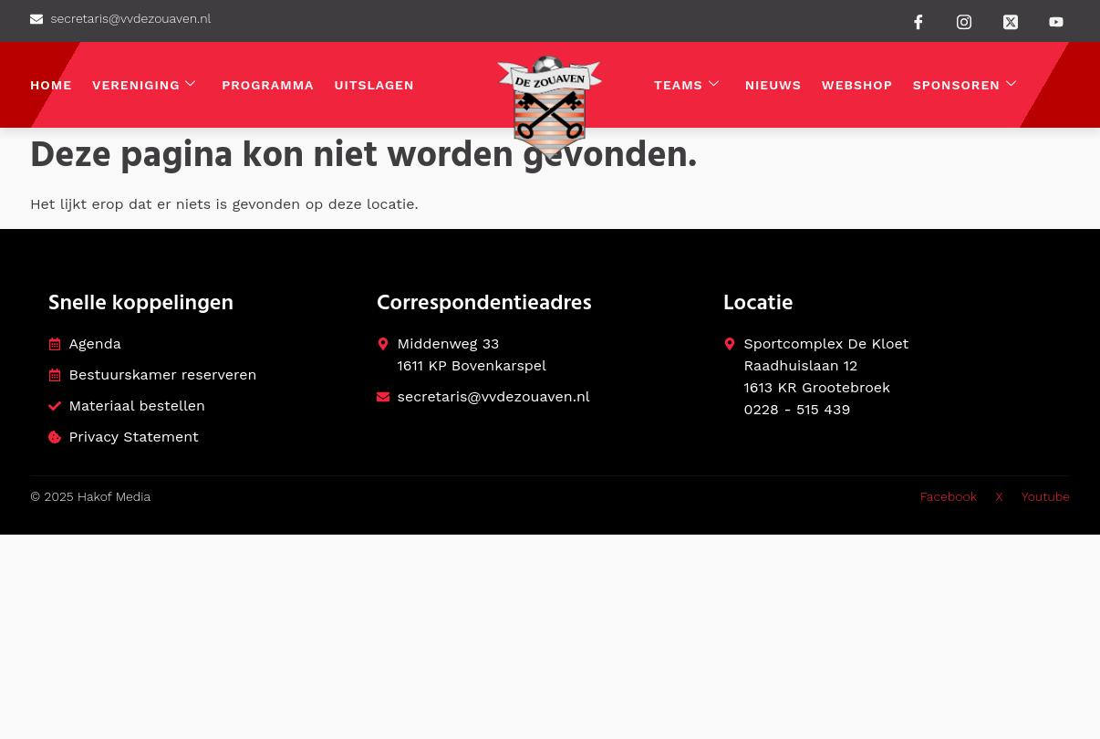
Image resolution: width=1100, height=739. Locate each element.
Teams (687, 85)
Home (51, 85)
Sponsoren (965, 85)
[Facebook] (918, 21)
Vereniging (144, 85)
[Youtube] (1056, 22)
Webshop (857, 85)
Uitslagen (375, 85)
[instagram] (964, 20)
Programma (268, 85)
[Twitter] (1010, 20)
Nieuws (773, 85)
